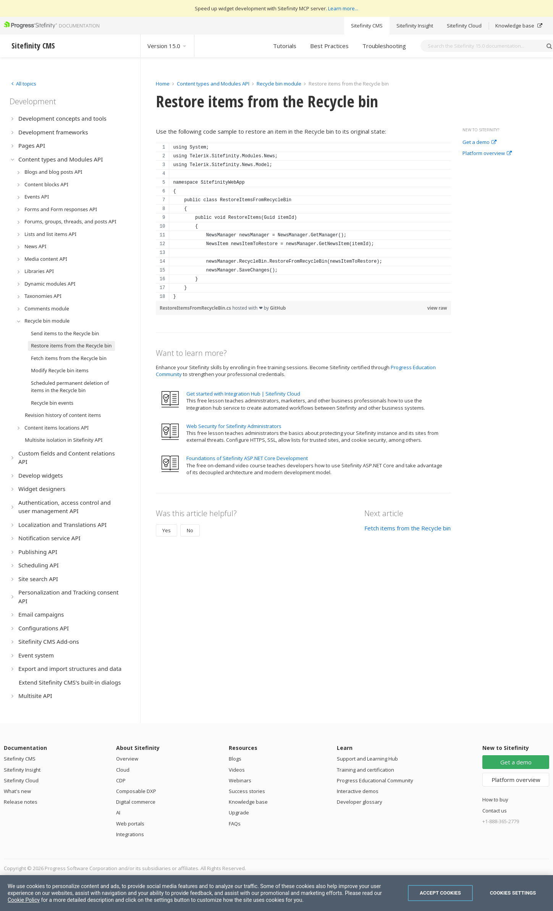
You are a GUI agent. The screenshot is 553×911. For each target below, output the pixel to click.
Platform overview (487, 153)
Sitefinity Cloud (464, 25)
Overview (127, 758)
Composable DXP (136, 791)
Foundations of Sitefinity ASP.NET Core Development (247, 458)
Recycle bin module (279, 83)
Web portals (130, 823)
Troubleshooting (384, 46)
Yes (166, 530)
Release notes (20, 801)
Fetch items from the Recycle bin (407, 528)
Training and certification (365, 769)
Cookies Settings (513, 893)
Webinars (240, 780)
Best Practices (329, 46)
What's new (17, 791)
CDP (121, 780)
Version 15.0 (167, 46)
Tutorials (284, 46)
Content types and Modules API (213, 83)
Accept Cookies (440, 893)
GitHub (278, 308)
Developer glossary (359, 801)
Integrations (130, 834)
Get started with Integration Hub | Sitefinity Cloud (243, 393)
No (190, 530)
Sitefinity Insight (414, 25)
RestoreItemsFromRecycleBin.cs (196, 308)
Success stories (247, 791)
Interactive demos (357, 791)
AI (118, 812)
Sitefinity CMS (367, 25)
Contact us (494, 810)
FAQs (235, 823)
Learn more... (343, 8)
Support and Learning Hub (367, 758)
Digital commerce (135, 801)
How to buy (495, 799)
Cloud (122, 769)
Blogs (235, 758)
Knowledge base (518, 25)
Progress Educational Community (375, 780)
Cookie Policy (24, 900)
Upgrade (239, 812)
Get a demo (479, 142)
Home (163, 83)
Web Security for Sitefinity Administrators (233, 426)
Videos (237, 769)
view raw (437, 308)
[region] (303, 222)
